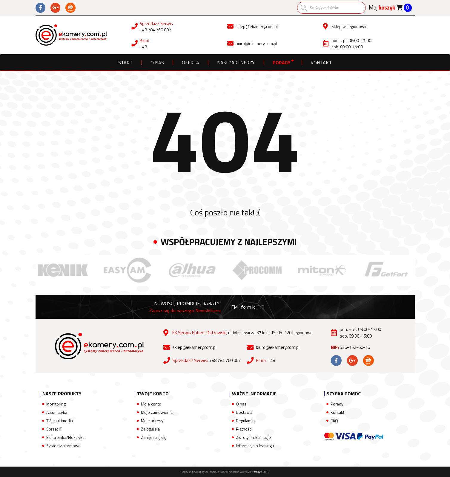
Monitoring (56, 404)
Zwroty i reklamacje (253, 437)
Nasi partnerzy (236, 62)
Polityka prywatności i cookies (200, 472)
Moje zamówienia (157, 412)
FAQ (334, 420)
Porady (282, 62)
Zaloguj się (150, 429)
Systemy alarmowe (63, 445)
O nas (157, 62)
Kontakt (321, 62)
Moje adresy (152, 420)
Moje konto (151, 404)
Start (125, 62)
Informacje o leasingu (255, 445)
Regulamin (245, 420)
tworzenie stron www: (240, 472)
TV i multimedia (59, 420)
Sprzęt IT (54, 429)
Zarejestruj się (153, 437)
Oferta (190, 62)
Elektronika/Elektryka (65, 437)
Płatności (244, 429)
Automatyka (56, 412)
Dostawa (244, 412)
